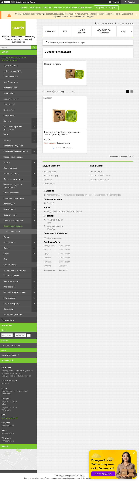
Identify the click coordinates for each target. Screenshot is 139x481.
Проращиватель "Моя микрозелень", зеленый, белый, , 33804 (62, 133)
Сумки (6, 253)
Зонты (6, 134)
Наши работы (8, 320)
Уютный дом (9, 203)
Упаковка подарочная (14, 198)
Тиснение (48, 179)
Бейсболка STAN (11, 82)
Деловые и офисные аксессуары (13, 127)
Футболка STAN (10, 65)
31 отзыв (116, 2)
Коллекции (8, 309)
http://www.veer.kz (10, 418)
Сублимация (49, 183)
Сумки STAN (9, 110)
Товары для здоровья (13, 220)
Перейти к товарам (106, 7)
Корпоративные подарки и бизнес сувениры (14, 58)
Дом (5, 259)
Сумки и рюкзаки (11, 192)
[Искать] (34, 47)
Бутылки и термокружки (14, 292)
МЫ (65, 31)
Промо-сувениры (11, 173)
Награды (7, 140)
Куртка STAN (9, 104)
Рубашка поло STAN (12, 71)
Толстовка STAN (11, 76)
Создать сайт (21, 2)
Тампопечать (96, 171)
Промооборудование (13, 314)
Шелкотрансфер (51, 175)
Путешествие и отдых (14, 179)
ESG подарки (9, 298)
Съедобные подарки (13, 226)
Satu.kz (81, 476)
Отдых (7, 248)
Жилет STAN (9, 93)
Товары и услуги (56, 42)
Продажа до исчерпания (15, 270)
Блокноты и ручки (12, 281)
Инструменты (10, 242)
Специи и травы (13, 231)
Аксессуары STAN (11, 99)
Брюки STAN (9, 115)
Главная (50, 31)
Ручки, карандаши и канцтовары (13, 185)
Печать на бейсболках (100, 175)
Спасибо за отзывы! (104, 31)
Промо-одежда (10, 168)
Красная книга (10, 215)
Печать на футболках (99, 179)
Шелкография (50, 171)
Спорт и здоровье (12, 303)
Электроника (10, 209)
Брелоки (7, 121)
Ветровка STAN (10, 87)
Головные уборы (11, 275)
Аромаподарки (10, 264)
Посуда (7, 162)
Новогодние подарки (13, 145)
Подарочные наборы (13, 157)
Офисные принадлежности (16, 151)
